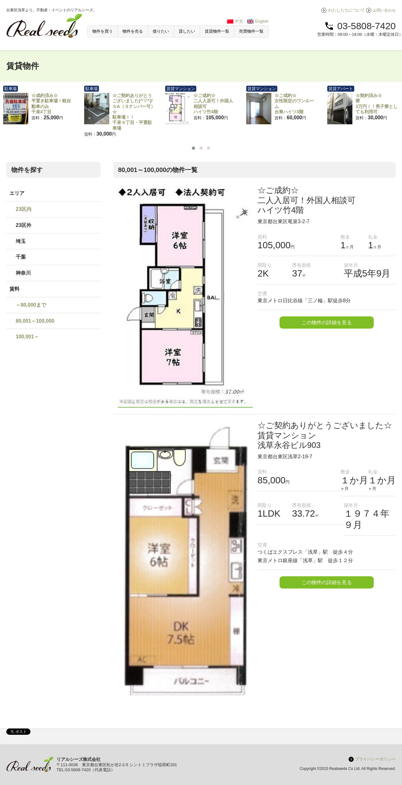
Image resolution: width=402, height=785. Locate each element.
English (262, 21)
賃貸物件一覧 (217, 31)
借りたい (161, 31)
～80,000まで (31, 305)
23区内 (23, 209)
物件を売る (132, 31)
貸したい (187, 31)
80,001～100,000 (35, 321)
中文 (239, 21)
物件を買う (102, 31)
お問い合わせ (384, 10)
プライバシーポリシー (375, 759)
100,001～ (27, 336)
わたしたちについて (346, 10)
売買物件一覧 (251, 31)
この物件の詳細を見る (327, 322)
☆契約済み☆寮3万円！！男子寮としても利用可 (377, 103)
